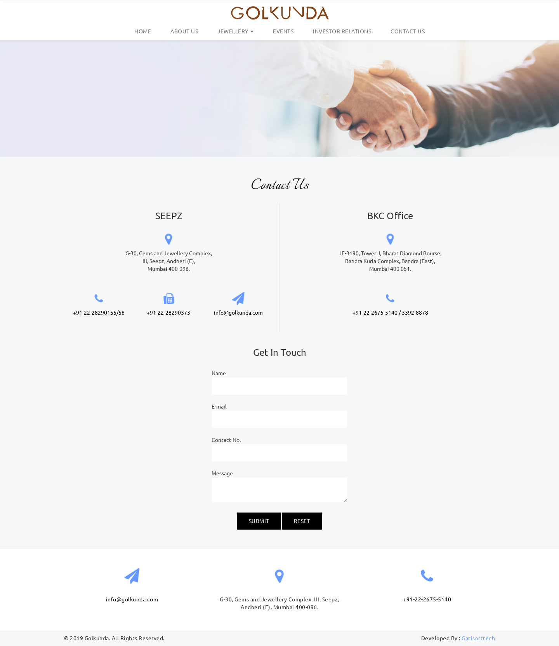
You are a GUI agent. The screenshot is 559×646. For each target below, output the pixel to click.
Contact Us (408, 31)
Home (142, 31)
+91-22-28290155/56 (99, 313)
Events (283, 31)
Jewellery (232, 31)
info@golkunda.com (238, 313)
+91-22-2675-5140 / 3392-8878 (390, 313)
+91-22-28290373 (168, 313)
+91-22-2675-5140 (427, 599)
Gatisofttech (478, 638)
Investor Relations (342, 31)
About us (184, 31)
